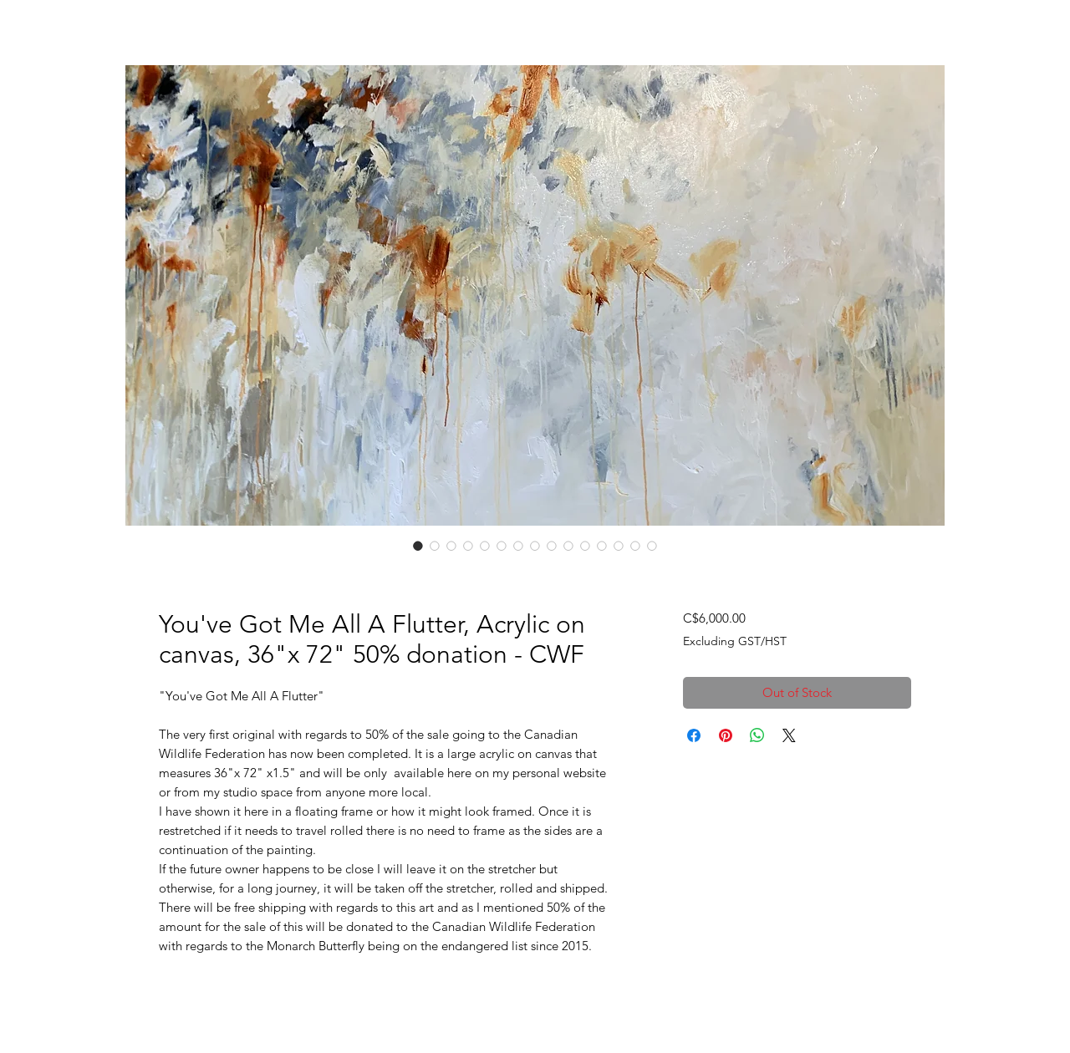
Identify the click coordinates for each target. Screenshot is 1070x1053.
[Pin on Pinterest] (726, 735)
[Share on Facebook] (694, 735)
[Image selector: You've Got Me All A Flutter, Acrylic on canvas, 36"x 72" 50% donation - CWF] (418, 545)
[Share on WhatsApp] (757, 735)
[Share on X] (789, 735)
